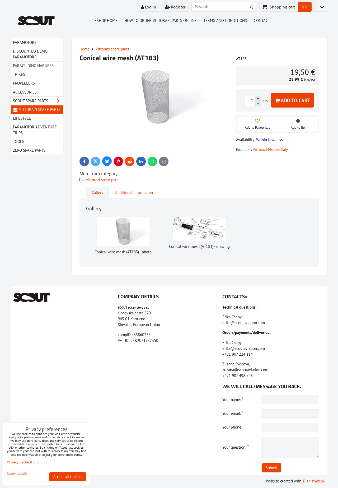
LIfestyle (22, 118)
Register (175, 7)
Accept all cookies (67, 476)
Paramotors (24, 42)
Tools (18, 141)
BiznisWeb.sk (314, 481)
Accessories (25, 92)
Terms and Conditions (225, 20)
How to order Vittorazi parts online (160, 20)
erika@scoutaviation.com (243, 322)
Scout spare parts (38, 101)
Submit (272, 467)
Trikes (19, 74)
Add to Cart (292, 100)
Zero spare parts (29, 150)
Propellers (24, 83)
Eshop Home (106, 20)
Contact (262, 20)
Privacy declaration (22, 462)
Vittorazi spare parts (102, 179)
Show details (17, 474)
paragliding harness (33, 65)
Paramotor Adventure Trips (35, 129)
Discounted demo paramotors (30, 54)
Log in (148, 7)
